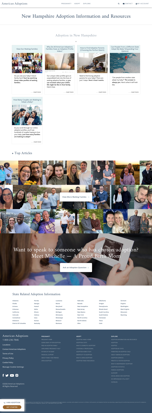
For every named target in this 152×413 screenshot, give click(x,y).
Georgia (36, 303)
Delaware (15, 321)
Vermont (123, 301)
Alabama (15, 301)
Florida (36, 301)
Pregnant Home (46, 339)
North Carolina (82, 318)
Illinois (36, 312)
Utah (100, 323)
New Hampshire (82, 306)
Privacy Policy (8, 358)
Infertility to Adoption (84, 355)
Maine (58, 303)
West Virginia (125, 309)
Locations (6, 345)
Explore (87, 4)
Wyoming (124, 315)
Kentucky (37, 323)
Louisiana (59, 301)
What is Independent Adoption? (122, 364)
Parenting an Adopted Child (120, 352)
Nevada (79, 303)
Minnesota (59, 315)
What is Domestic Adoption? (85, 345)
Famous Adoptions (117, 370)
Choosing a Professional (84, 348)
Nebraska (80, 301)
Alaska (14, 303)
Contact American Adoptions (14, 349)
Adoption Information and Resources (124, 339)
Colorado (15, 315)
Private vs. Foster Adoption (120, 361)
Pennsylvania (103, 306)
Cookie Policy (8, 362)
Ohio (79, 323)
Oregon (101, 303)
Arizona (15, 306)
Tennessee (102, 318)
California (15, 312)
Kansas (36, 321)
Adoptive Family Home (83, 339)
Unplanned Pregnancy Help (50, 348)
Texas (101, 321)
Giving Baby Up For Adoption (51, 342)
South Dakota (103, 315)
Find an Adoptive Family (49, 345)
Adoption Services (117, 358)
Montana (59, 323)
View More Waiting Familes (76, 197)
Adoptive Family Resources (85, 361)
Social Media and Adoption (120, 376)
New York (80, 315)
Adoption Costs (81, 342)
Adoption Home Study (83, 352)
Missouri (58, 321)
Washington (124, 306)
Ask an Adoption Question (76, 267)
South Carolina (104, 312)
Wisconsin (124, 312)
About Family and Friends (50, 358)
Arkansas (15, 309)
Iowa (35, 318)
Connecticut (16, 318)
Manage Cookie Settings (13, 367)
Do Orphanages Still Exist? (120, 379)
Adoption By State (117, 348)
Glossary (114, 373)
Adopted (114, 345)
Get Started (12, 407)
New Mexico (81, 312)
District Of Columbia (19, 323)
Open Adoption (46, 361)
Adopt (77, 4)
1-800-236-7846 (11, 339)
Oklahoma (102, 301)
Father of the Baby (47, 352)
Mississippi (59, 318)
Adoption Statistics (118, 367)
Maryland (59, 306)
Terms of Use (8, 353)
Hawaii (36, 306)
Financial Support (47, 355)
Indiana (36, 315)
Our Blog (114, 382)
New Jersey (81, 309)
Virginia (123, 303)
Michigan (59, 312)
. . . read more (36, 92)
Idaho (36, 309)
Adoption (114, 342)
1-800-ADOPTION (12, 402)
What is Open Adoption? (84, 358)
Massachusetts (60, 309)
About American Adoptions (120, 355)
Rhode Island (103, 309)
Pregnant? (66, 4)
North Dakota (81, 321)
